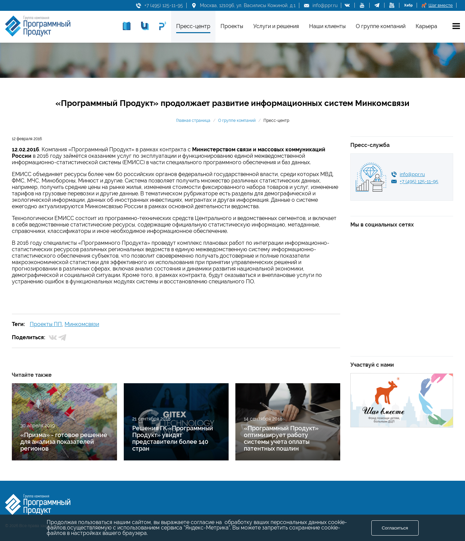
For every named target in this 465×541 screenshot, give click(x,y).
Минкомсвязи (82, 324)
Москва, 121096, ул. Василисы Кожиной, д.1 (248, 5)
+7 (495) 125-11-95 (163, 5)
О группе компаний (237, 120)
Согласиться (395, 528)
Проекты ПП (46, 324)
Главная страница (193, 120)
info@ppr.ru (325, 5)
